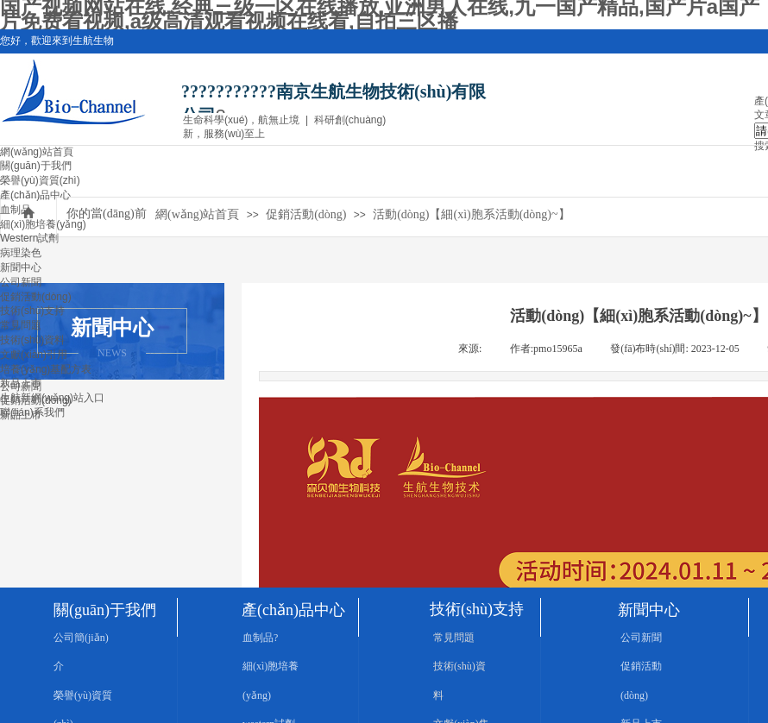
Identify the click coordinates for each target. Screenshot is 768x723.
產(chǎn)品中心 (35, 195)
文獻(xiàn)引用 (33, 355)
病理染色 (20, 253)
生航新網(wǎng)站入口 (52, 398)
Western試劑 (29, 238)
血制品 (15, 210)
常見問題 (20, 325)
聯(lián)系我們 (32, 412)
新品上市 (20, 383)
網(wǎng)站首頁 (36, 152)
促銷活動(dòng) (36, 297)
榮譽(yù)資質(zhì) (40, 180)
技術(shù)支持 (32, 311)
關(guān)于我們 (36, 166)
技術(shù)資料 (32, 340)
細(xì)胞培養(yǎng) (43, 224)
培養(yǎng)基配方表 (45, 369)
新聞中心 (20, 267)
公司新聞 (20, 282)
